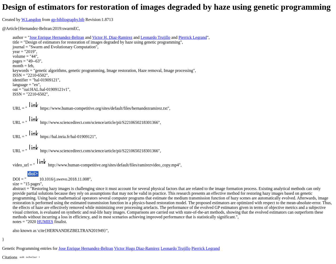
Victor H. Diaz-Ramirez (112, 37)
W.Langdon (31, 19)
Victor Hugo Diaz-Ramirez (137, 248)
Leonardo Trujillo (155, 37)
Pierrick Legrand (192, 37)
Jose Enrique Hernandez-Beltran (56, 37)
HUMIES (45, 221)
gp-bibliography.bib (68, 19)
